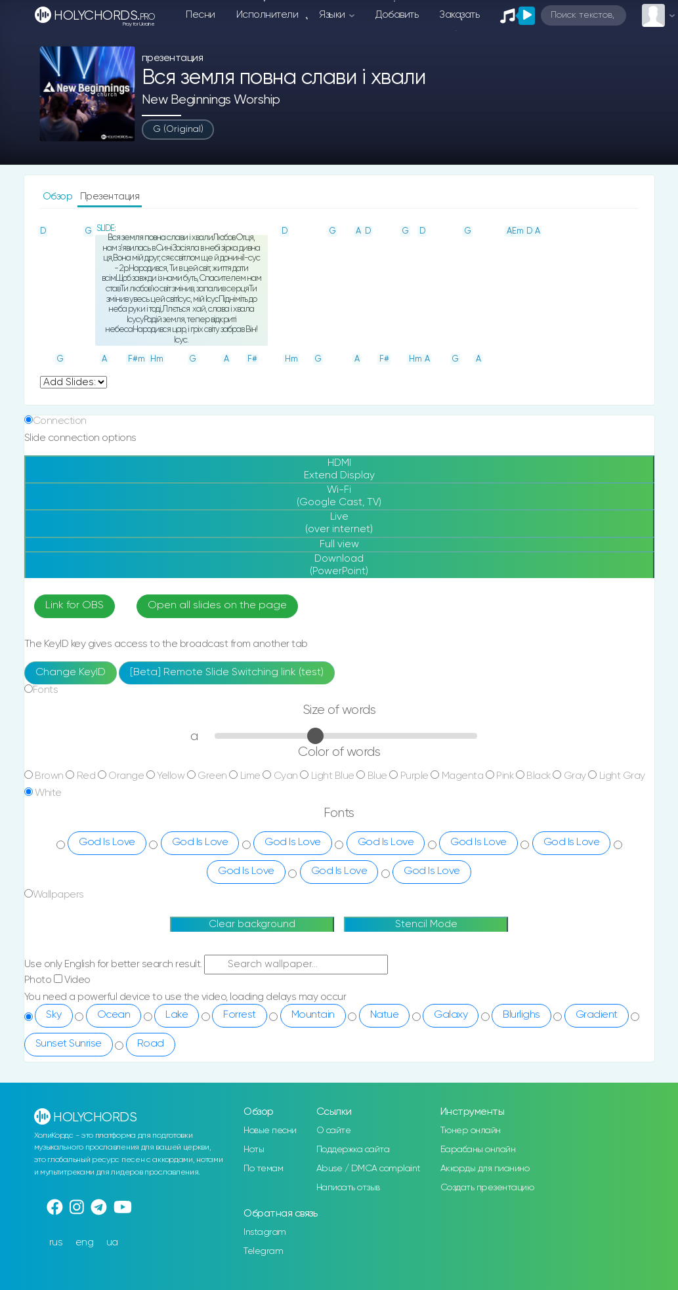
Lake (176, 1015)
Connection (60, 421)
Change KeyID (70, 672)
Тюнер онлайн (470, 1130)
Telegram (263, 1251)
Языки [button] (333, 15)
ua (112, 1242)
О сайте (333, 1130)
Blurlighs (521, 1015)
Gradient (597, 1015)
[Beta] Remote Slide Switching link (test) (227, 672)
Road (150, 1044)
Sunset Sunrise (68, 1044)
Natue (384, 1015)
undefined (73, 382)
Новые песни (270, 1130)
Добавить (396, 15)
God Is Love (107, 842)
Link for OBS (74, 605)
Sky (54, 1015)
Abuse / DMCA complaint (368, 1168)
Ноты (254, 1149)
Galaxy (450, 1015)
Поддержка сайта (353, 1149)
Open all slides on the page (217, 605)
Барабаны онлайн (478, 1149)
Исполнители (267, 15)
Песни (200, 15)
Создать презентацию (487, 1187)
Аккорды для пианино (485, 1168)
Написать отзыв (348, 1187)
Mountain (313, 1015)
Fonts (45, 690)
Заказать (459, 15)
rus (56, 1242)
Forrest (239, 1015)
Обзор (59, 196)
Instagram (265, 1232)
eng (84, 1242)
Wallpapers (58, 895)
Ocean (114, 1015)
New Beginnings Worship (211, 100)
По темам (263, 1168)
